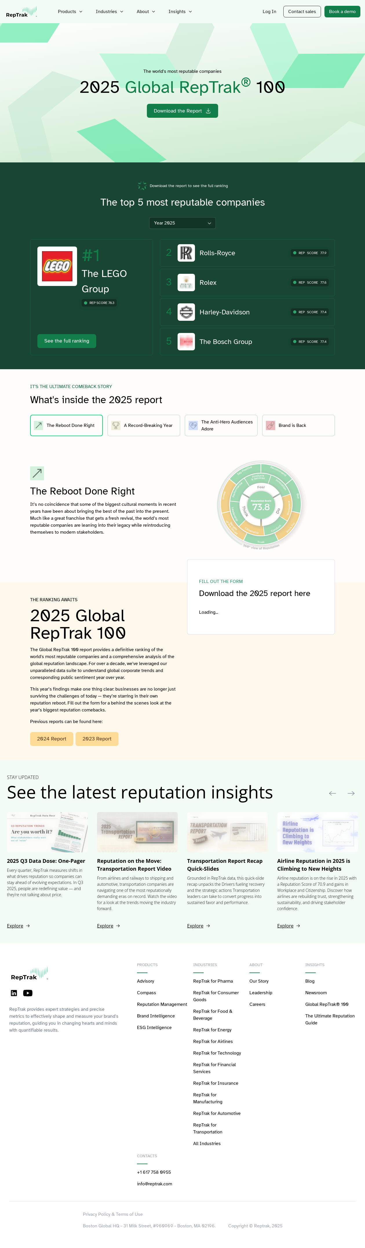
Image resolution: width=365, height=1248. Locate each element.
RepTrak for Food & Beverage (212, 1014)
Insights (181, 11)
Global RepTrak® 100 (326, 1004)
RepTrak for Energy (212, 1030)
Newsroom (316, 993)
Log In (269, 12)
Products (71, 11)
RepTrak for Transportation (207, 1128)
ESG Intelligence (154, 1027)
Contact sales (302, 12)
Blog (310, 981)
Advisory (145, 981)
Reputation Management (162, 1004)
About (147, 11)
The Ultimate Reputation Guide (330, 1019)
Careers (257, 1004)
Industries (110, 11)
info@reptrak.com (154, 1184)
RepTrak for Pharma (213, 981)
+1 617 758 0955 (154, 1172)
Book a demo (342, 12)
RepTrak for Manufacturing (207, 1098)
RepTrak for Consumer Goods (216, 996)
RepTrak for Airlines (213, 1041)
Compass (146, 993)
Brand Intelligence (156, 1016)
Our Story (259, 981)
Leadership (260, 993)
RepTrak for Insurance (215, 1083)
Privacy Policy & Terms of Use (113, 1214)
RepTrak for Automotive (217, 1113)
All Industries (207, 1143)
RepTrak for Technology (217, 1053)
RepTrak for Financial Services (214, 1068)
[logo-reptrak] (22, 11)
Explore (18, 926)
